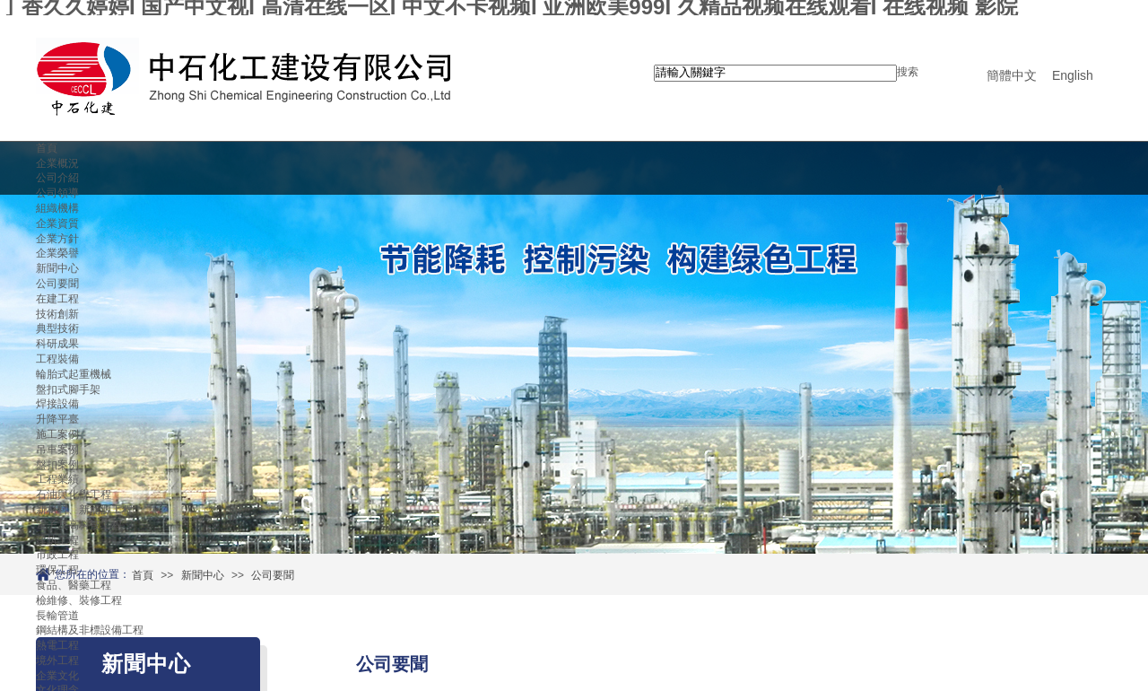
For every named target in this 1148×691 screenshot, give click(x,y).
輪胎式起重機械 (73, 374)
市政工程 (57, 554)
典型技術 (57, 328)
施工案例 (57, 434)
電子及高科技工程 (79, 525)
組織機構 (57, 208)
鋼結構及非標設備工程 (90, 630)
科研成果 (57, 343)
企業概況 (57, 163)
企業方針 (57, 238)
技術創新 (57, 314)
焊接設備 (57, 404)
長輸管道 (57, 615)
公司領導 (57, 193)
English (1072, 75)
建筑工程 (57, 540)
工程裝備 (57, 359)
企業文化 (57, 675)
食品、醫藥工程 (73, 585)
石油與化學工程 (73, 494)
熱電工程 (57, 645)
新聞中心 (57, 268)
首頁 (46, 148)
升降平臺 (57, 419)
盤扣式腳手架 (68, 389)
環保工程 (57, 570)
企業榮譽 (57, 253)
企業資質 (57, 223)
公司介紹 (57, 177)
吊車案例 (57, 449)
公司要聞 (57, 283)
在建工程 (57, 299)
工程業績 (57, 479)
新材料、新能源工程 (84, 509)
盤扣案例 (57, 465)
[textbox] (775, 73)
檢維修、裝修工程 (79, 600)
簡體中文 (1012, 75)
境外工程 (57, 660)
